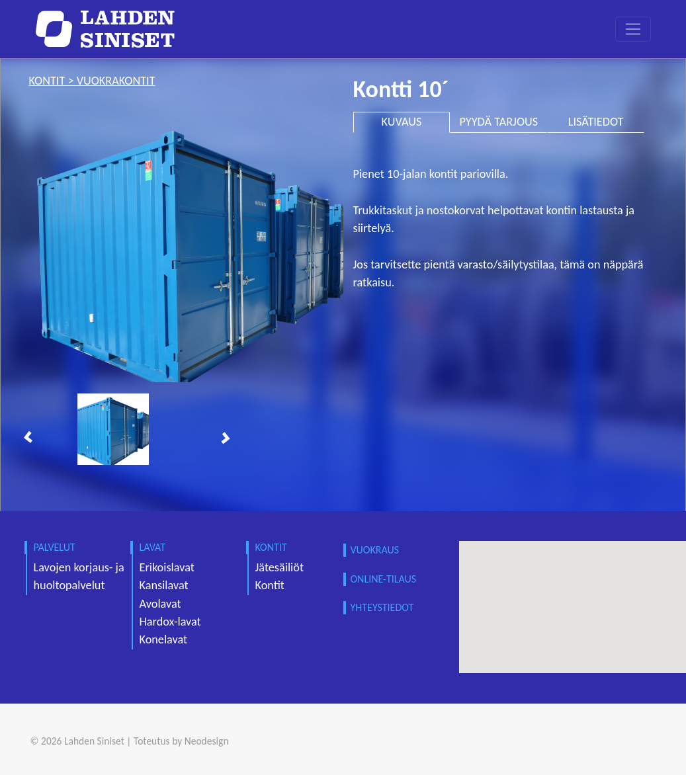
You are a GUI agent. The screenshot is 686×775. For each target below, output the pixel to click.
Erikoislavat (167, 567)
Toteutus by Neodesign (181, 741)
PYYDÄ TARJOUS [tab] (498, 121)
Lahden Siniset (94, 741)
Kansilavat (164, 585)
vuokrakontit (116, 80)
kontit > (53, 80)
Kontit (269, 585)
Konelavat (164, 639)
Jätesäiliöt (279, 567)
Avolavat (160, 603)
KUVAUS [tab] (402, 121)
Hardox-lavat (170, 621)
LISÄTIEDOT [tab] (596, 121)
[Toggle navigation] (632, 29)
